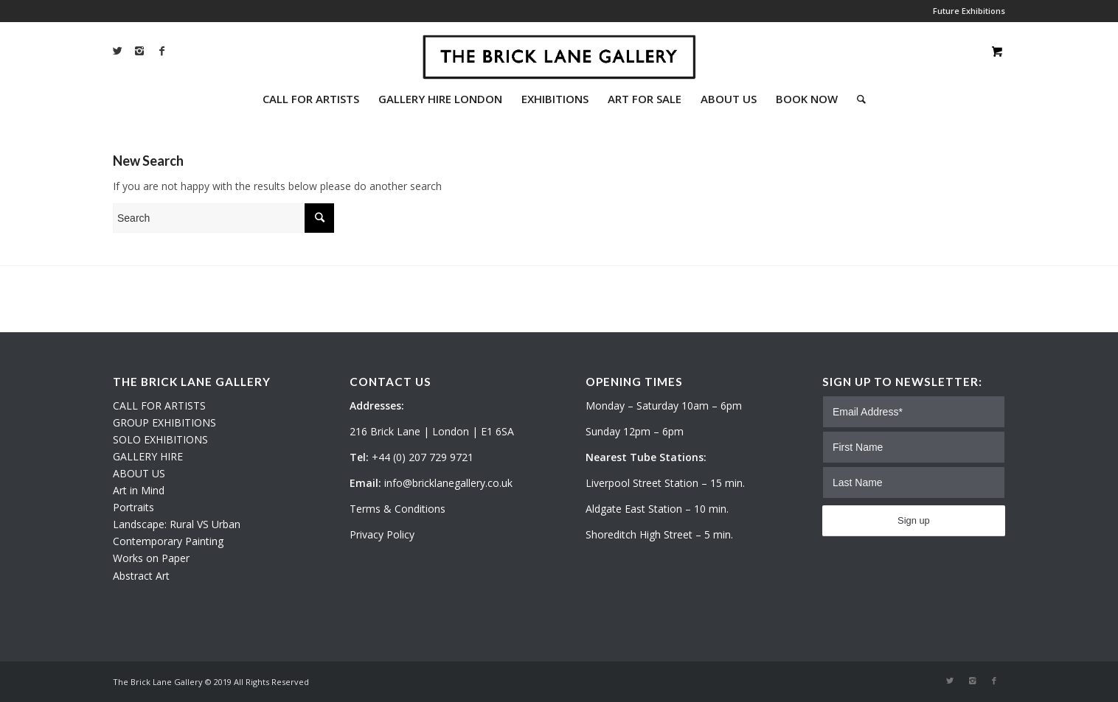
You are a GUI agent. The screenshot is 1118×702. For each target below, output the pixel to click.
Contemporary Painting (168, 541)
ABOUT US (139, 473)
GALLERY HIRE (148, 456)
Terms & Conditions (397, 509)
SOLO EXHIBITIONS (160, 439)
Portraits (133, 507)
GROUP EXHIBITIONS (164, 422)
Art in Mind (138, 490)
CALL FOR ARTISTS (159, 406)
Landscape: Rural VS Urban (176, 524)
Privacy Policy (382, 534)
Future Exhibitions (969, 10)
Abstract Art (141, 576)
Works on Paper (151, 558)
